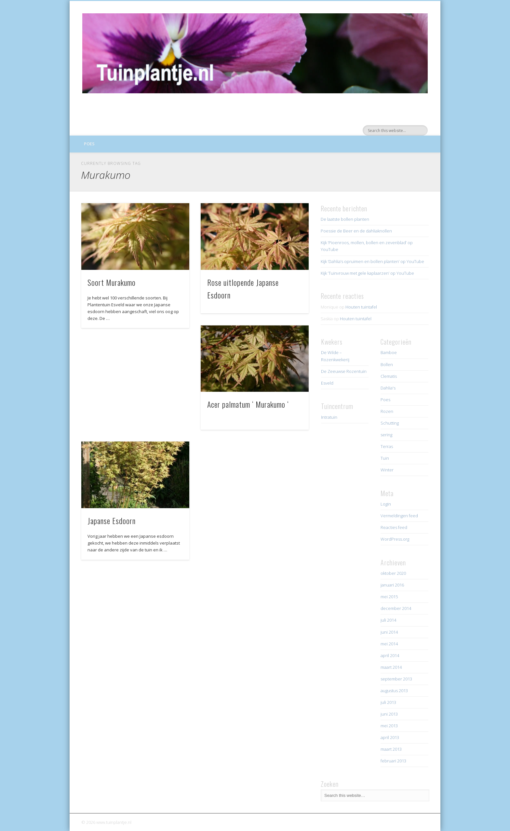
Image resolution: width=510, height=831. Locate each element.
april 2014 (390, 655)
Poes (89, 144)
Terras (387, 446)
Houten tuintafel (361, 307)
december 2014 (396, 608)
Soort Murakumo (111, 282)
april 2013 (390, 737)
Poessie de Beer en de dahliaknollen (356, 231)
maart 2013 (391, 749)
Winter (387, 470)
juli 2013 (388, 702)
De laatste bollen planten (345, 219)
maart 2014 (391, 667)
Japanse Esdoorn (111, 520)
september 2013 (396, 679)
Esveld (327, 383)
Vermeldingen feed (399, 516)
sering (386, 435)
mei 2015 (389, 597)
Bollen (387, 364)
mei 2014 (389, 644)
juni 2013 (389, 714)
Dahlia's (388, 388)
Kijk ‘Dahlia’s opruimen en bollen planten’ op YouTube (372, 261)
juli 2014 (388, 620)
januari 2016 (392, 585)
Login (386, 504)
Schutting (390, 423)
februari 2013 (393, 761)
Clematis (389, 376)
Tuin (385, 458)
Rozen (387, 411)
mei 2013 (389, 726)
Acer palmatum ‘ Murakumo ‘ (248, 404)
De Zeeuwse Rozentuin (344, 371)
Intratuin (329, 417)
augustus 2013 (394, 690)
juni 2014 (389, 632)
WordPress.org (395, 539)
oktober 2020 (393, 573)
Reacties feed (394, 527)
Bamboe (389, 352)
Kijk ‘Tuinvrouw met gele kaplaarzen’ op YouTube (367, 273)
